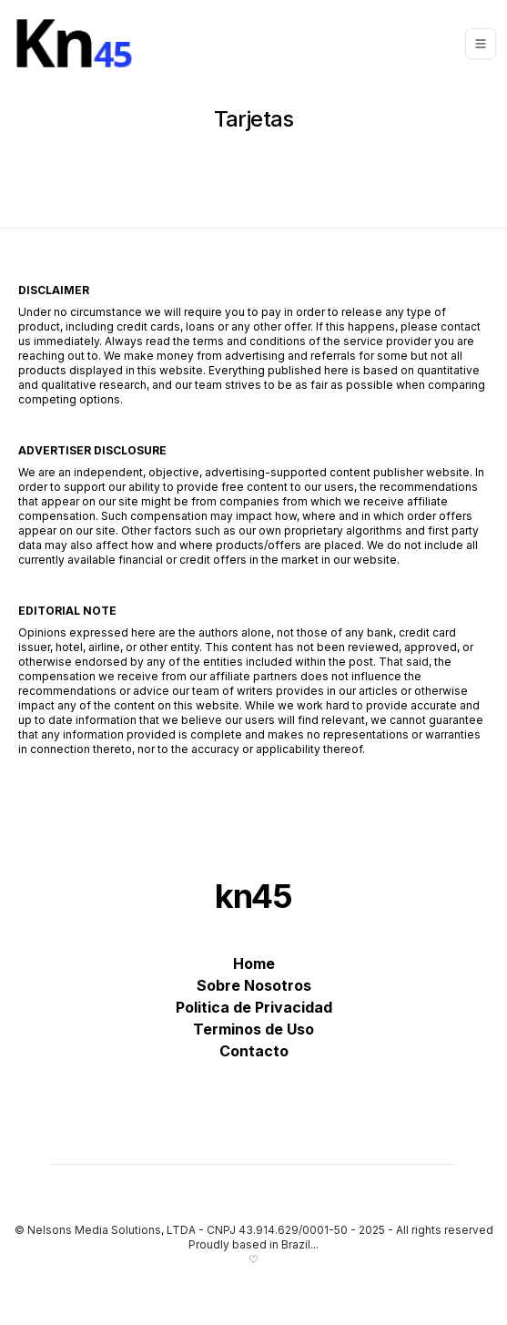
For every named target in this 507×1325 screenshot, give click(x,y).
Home (254, 963)
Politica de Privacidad (254, 1007)
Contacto (254, 1051)
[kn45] (79, 43)
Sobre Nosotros (254, 985)
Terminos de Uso (253, 1029)
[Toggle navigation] (480, 43)
